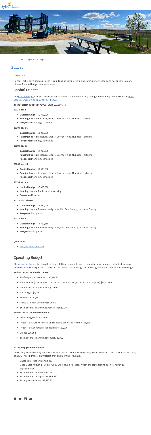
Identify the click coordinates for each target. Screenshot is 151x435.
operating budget (27, 264)
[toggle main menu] (146, 5)
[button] (15, 398)
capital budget (26, 96)
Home (22, 60)
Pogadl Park (31, 60)
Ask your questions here (32, 246)
